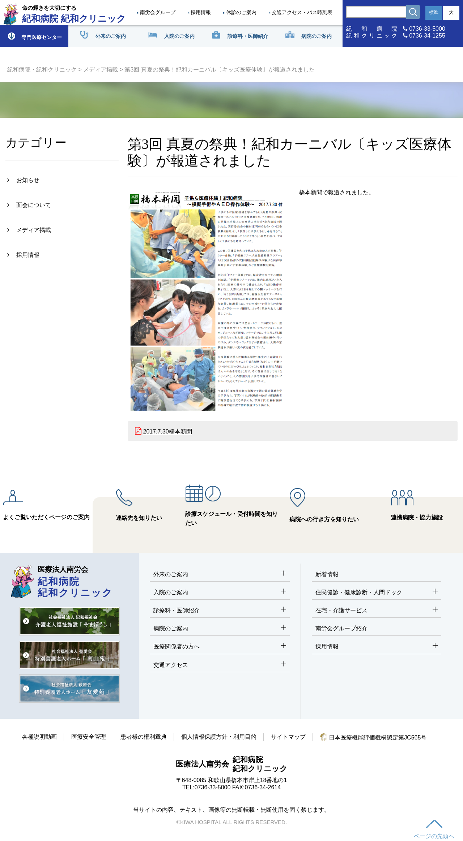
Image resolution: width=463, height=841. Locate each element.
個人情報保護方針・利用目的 (218, 737)
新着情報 (327, 574)
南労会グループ (157, 12)
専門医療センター (34, 35)
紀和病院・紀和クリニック (42, 69)
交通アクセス (219, 665)
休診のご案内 (241, 12)
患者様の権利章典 (143, 737)
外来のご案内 (219, 574)
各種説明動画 (39, 737)
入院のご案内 (219, 592)
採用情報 (201, 12)
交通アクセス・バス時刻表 (302, 12)
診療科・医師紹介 (219, 610)
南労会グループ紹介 (341, 628)
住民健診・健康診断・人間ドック (376, 592)
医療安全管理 (88, 737)
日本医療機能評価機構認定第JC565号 (373, 737)
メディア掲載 (100, 69)
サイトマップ (288, 737)
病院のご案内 (219, 628)
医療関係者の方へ (219, 646)
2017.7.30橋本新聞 (167, 431)
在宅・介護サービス (376, 610)
